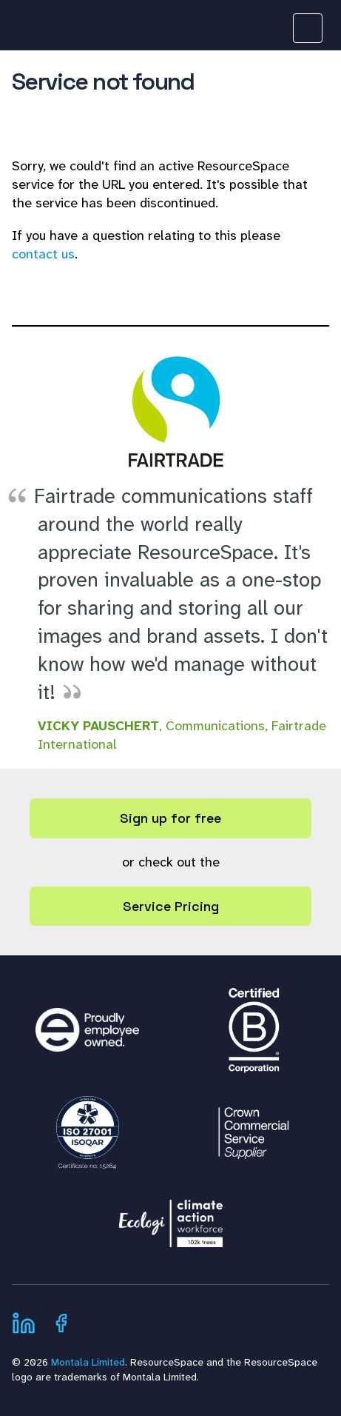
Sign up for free (170, 817)
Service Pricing (171, 906)
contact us (43, 254)
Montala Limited (88, 1362)
